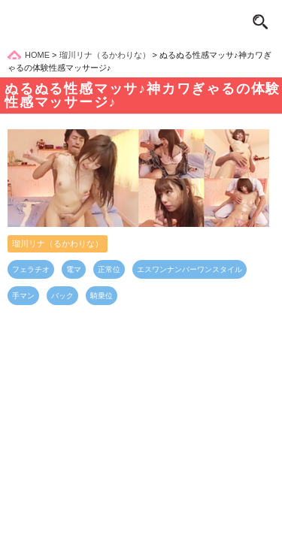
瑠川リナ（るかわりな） (57, 243)
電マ (73, 269)
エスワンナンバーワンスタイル (189, 269)
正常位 (109, 269)
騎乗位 (101, 296)
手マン (23, 296)
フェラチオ (31, 269)
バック (62, 296)
